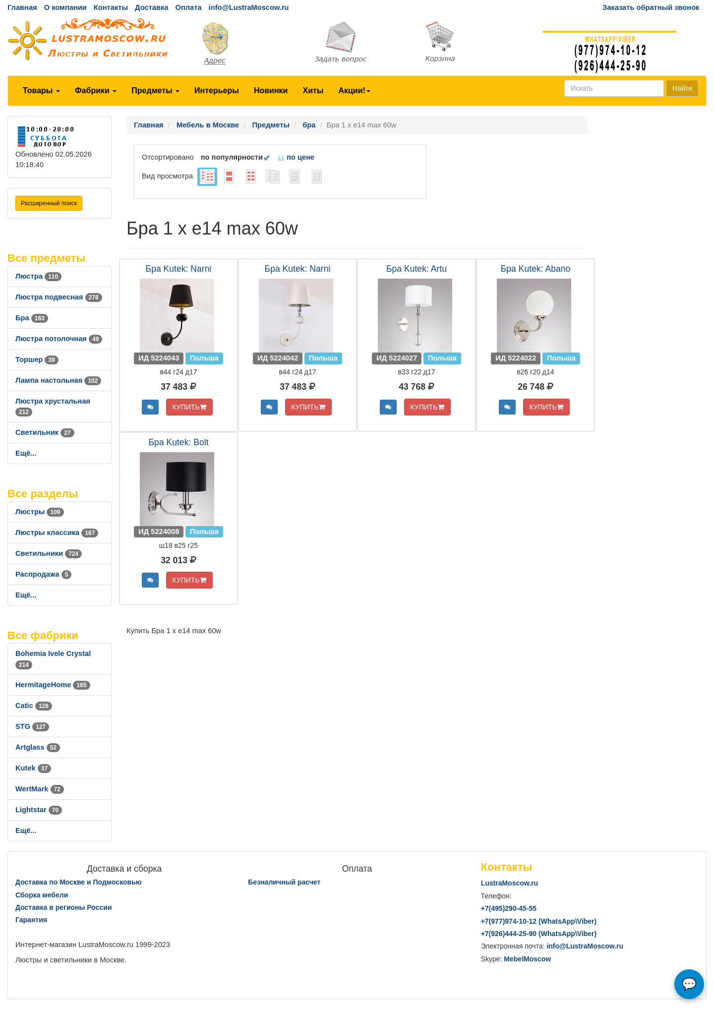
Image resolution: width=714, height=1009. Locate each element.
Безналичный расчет (284, 882)
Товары (41, 90)
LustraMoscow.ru (509, 883)
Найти (682, 88)
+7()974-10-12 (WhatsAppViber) (539, 921)
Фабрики (96, 90)
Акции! (354, 90)
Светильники (48, 553)
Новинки (271, 90)
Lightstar (38, 810)
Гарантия (31, 920)
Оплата (188, 7)
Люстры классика (56, 532)
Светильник (44, 432)
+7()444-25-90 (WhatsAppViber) (539, 934)
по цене (295, 157)
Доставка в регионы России (63, 907)
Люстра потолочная (58, 339)
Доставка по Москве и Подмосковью (78, 882)
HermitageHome (52, 685)
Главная (22, 7)
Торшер (37, 359)
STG (32, 726)
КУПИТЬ (189, 407)
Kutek (33, 768)
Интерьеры (216, 90)
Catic (33, 706)
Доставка (151, 7)
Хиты (312, 90)
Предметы (155, 90)
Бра (31, 318)
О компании (65, 7)
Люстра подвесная (58, 297)
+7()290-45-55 (508, 908)
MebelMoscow (527, 959)
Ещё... (26, 453)
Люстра (38, 276)
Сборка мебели (41, 895)
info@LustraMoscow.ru (249, 7)
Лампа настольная (58, 380)
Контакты (111, 7)
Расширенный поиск (49, 203)
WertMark (39, 789)
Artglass (37, 747)
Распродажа (43, 574)
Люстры (39, 512)
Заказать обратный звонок (650, 7)
